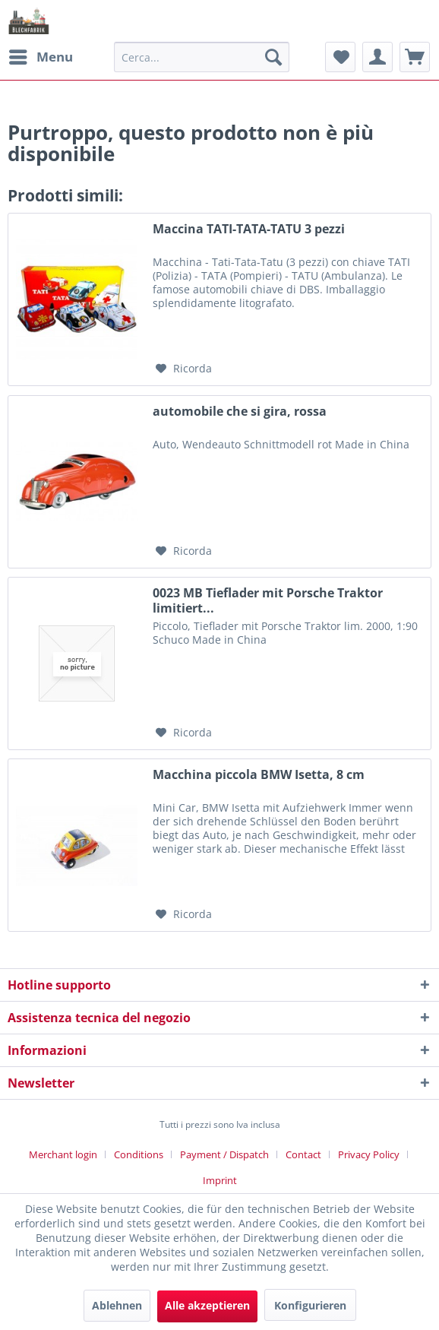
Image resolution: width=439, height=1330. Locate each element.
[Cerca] (273, 57)
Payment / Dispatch (224, 1154)
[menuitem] (40, 57)
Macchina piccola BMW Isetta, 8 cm (259, 775)
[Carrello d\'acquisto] (415, 57)
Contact (303, 1154)
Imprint (220, 1180)
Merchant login (63, 1154)
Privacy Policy (369, 1154)
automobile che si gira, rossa (240, 412)
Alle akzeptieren (207, 1305)
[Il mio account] (377, 57)
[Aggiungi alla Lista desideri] (184, 368)
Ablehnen (117, 1305)
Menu (41, 55)
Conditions (138, 1154)
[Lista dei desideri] (340, 57)
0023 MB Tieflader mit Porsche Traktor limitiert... (268, 600)
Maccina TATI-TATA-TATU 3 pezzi (249, 229)
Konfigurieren (310, 1305)
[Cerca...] (201, 57)
